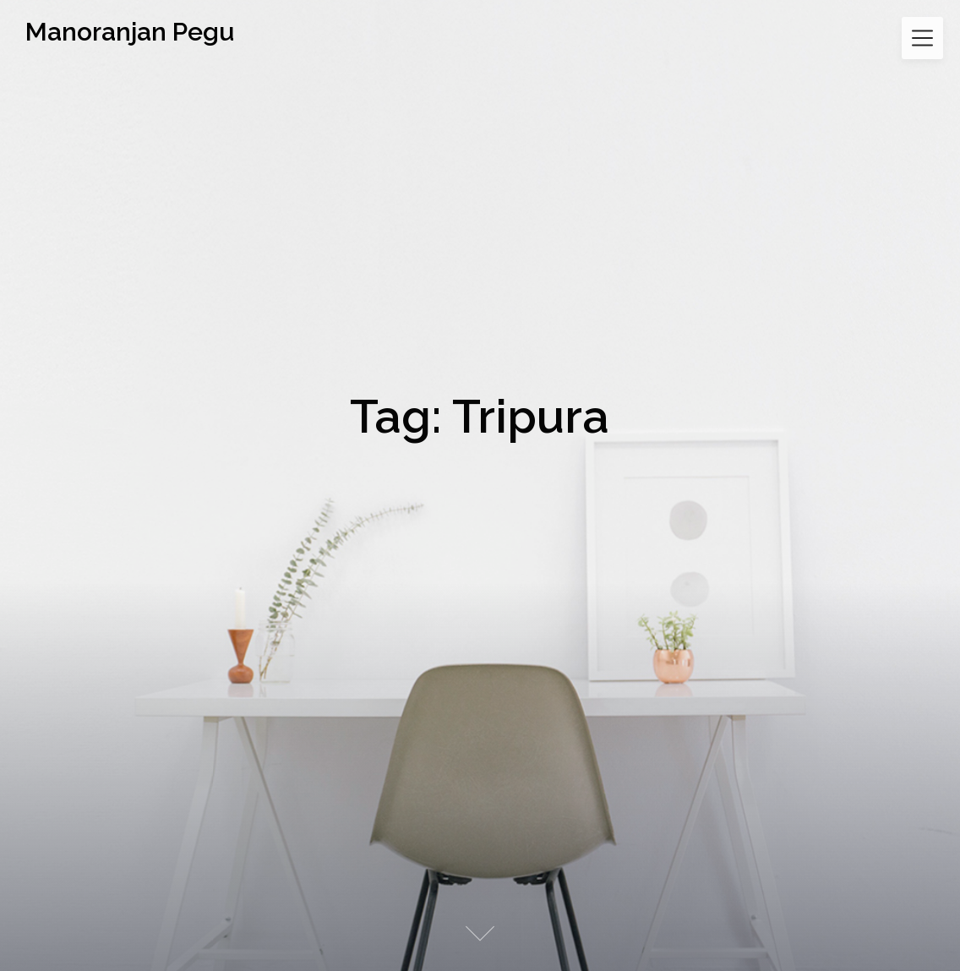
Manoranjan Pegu (129, 31)
